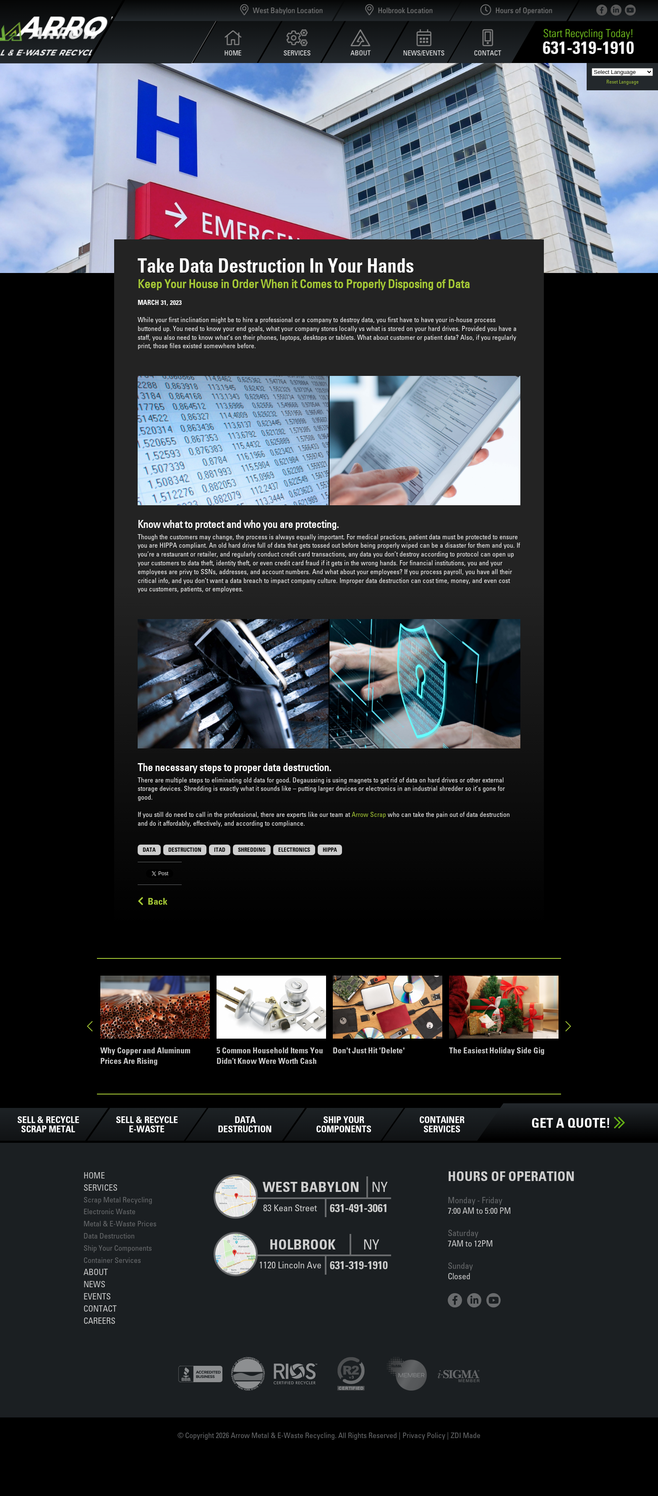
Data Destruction (109, 1236)
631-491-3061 (359, 1208)
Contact (100, 1308)
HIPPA (330, 849)
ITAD (219, 849)
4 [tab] (329, 1100)
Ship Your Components (118, 1248)
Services (101, 1187)
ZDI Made (465, 1435)
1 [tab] (291, 1100)
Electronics (294, 849)
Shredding (252, 849)
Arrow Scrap (369, 814)
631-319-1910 (588, 47)
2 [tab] (304, 1100)
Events (97, 1296)
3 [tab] (316, 1100)
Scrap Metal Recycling (118, 1200)
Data (149, 849)
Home (94, 1175)
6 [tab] (354, 1100)
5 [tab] (341, 1100)
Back (152, 901)
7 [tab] (367, 1100)
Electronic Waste (110, 1211)
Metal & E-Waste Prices (120, 1223)
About (96, 1272)
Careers (99, 1320)
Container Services (112, 1260)
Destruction (184, 849)
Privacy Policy (423, 1435)
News (94, 1284)
